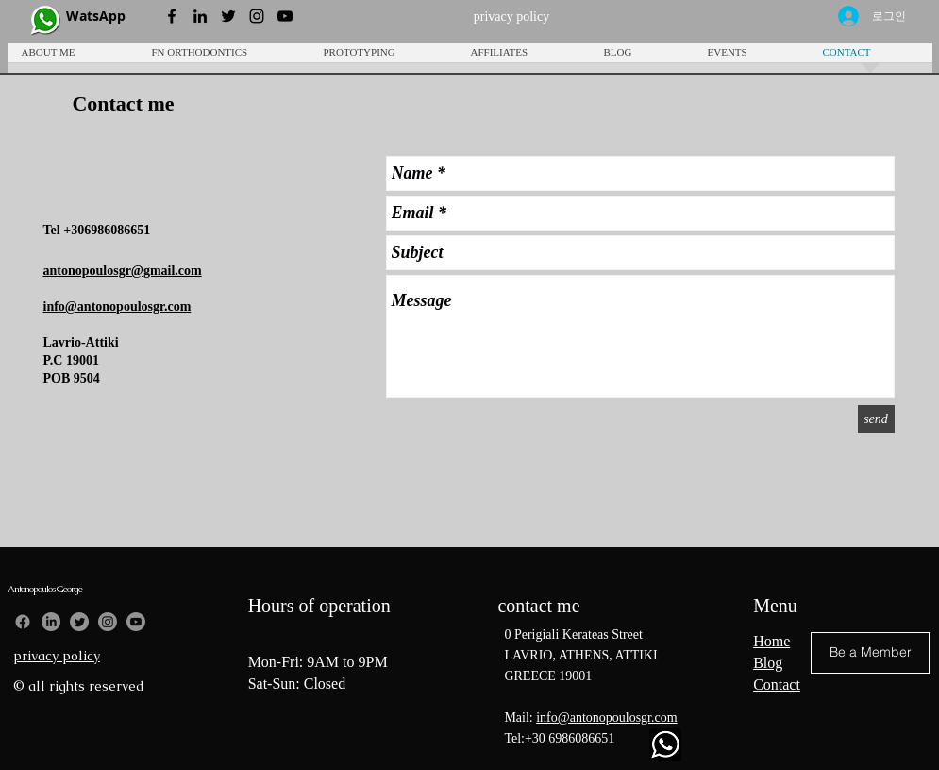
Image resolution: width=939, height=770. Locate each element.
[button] (383, 59)
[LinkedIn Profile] (200, 16)
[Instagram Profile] (256, 16)
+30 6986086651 (569, 738)
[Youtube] (135, 621)
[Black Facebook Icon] (171, 16)
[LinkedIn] (51, 621)
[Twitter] (79, 621)
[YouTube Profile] (285, 16)
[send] (876, 419)
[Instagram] (107, 621)
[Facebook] (22, 621)
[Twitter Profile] (228, 16)
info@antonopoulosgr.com (606, 717)
